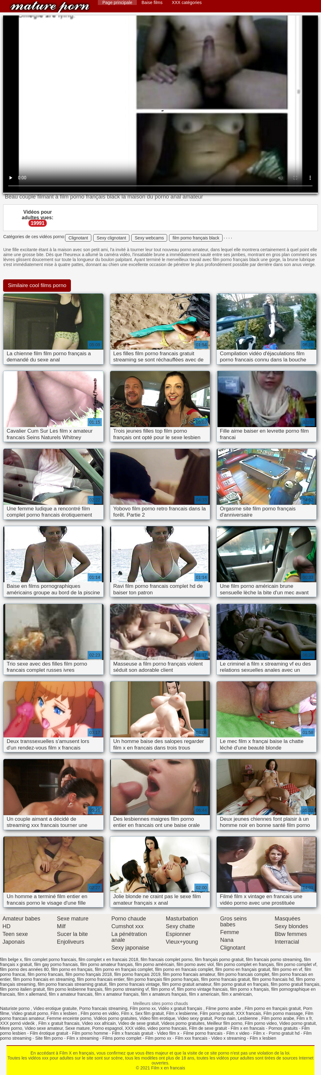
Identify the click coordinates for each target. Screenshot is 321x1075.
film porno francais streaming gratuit (72, 984)
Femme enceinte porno (69, 1018)
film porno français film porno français (163, 979)
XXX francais (248, 1013)
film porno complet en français (245, 964)
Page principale (117, 2)
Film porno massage (283, 1013)
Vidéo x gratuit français (180, 1008)
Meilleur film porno (224, 1023)
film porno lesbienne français (74, 989)
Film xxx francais (191, 1038)
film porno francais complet (243, 974)
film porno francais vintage (134, 984)
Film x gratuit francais (59, 1023)
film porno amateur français (106, 964)
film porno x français (249, 989)
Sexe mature (77, 1028)
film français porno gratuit (219, 959)
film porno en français (72, 969)
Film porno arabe (277, 1018)
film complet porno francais (50, 959)
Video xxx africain (99, 1023)
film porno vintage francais (202, 989)
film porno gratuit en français (241, 984)
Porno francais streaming (103, 1008)
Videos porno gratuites (183, 1023)
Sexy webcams (149, 237)
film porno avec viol (195, 964)
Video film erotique (157, 1018)
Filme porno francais (203, 1033)
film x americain (204, 994)
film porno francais (45, 974)
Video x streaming (228, 1038)
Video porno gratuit (297, 1023)
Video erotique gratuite (55, 1008)
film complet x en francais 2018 (108, 959)
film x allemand (32, 994)
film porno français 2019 (137, 974)
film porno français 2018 (89, 974)
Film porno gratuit (217, 1013)
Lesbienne (248, 1018)
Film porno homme (90, 1033)
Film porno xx (143, 1008)
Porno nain (225, 1018)
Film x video (237, 1033)
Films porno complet (121, 1038)
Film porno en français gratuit (273, 1008)
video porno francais (167, 1028)
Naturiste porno (15, 1008)
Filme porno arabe (224, 1008)
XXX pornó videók (18, 1023)
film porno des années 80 (24, 969)
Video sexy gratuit (195, 1018)
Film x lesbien (64, 1013)
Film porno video (261, 1023)
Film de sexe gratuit (208, 1028)
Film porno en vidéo (99, 1013)
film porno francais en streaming (44, 979)
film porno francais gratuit (225, 979)
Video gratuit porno (29, 1013)
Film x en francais (50, 7)
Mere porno (11, 1028)
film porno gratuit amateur (186, 984)
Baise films (152, 2)
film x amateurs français (164, 994)
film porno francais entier (100, 979)
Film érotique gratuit (49, 1033)
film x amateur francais (71, 994)
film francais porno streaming (273, 959)
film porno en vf (287, 969)
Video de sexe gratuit (138, 1023)
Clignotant (78, 237)
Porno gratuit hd (284, 1033)
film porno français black (195, 237)
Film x (126, 1013)
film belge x (11, 959)
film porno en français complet (124, 969)
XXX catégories (187, 2)
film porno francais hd (273, 979)
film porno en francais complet (184, 969)
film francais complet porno (166, 959)
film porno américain (154, 964)
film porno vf (163, 989)
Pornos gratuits (282, 1028)
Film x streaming (83, 1038)
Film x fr (304, 1018)
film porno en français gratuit (242, 969)
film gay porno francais (56, 964)
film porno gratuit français (295, 984)
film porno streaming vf (127, 989)
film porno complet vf (296, 964)
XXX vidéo (135, 1028)
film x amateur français (117, 994)
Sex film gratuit (149, 1013)
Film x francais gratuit (132, 1033)
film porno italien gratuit (22, 989)
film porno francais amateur (189, 974)
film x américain (237, 994)
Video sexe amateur (43, 1028)
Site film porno (49, 1038)
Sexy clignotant (111, 237)
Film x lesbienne (181, 1013)
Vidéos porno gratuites (115, 1018)
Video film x (168, 1033)
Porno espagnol (107, 1028)
